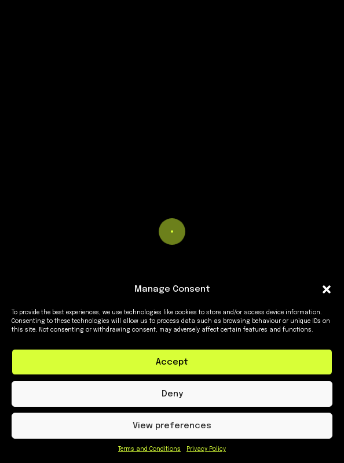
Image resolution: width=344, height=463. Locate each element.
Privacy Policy (206, 449)
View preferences (172, 426)
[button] (326, 289)
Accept (172, 362)
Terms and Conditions (149, 449)
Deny (172, 394)
